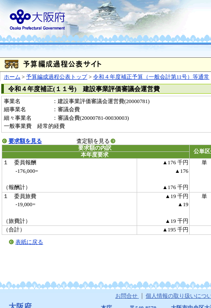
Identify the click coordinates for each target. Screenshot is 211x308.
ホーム (12, 77)
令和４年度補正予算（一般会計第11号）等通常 (151, 77)
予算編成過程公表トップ (56, 77)
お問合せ (127, 296)
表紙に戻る (29, 242)
